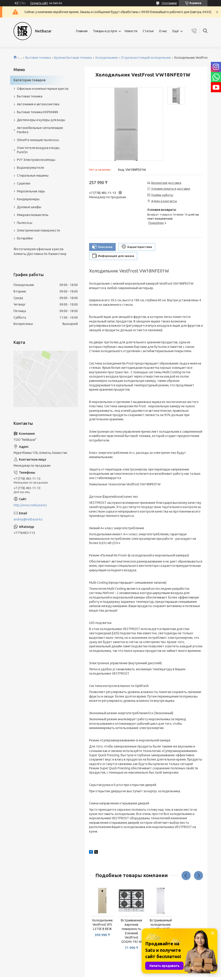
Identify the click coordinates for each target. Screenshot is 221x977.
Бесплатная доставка (166, 182)
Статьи (148, 31)
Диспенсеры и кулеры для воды (41, 120)
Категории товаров (30, 80)
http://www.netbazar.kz (30, 505)
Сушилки (23, 183)
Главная (81, 31)
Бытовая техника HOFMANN (37, 112)
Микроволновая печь (32, 215)
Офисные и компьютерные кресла (42, 88)
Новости (131, 31)
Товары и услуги (105, 31)
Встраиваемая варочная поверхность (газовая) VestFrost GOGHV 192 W (131, 930)
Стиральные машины (32, 175)
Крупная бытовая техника (73, 57)
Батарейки (25, 238)
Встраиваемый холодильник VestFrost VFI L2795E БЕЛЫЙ (161, 926)
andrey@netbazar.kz (28, 519)
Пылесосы (24, 223)
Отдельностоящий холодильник (146, 57)
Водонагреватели (30, 167)
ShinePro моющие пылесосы (38, 140)
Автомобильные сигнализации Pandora (40, 130)
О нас (163, 31)
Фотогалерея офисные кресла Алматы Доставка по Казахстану (40, 251)
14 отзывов (169, 3)
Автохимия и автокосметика (38, 104)
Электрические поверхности (38, 230)
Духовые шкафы (29, 207)
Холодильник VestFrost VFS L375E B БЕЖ (102, 924)
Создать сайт (39, 3)
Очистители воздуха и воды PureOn (38, 150)
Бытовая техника (38, 57)
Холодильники (106, 57)
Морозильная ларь (31, 191)
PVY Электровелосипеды (36, 160)
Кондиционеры (28, 199)
